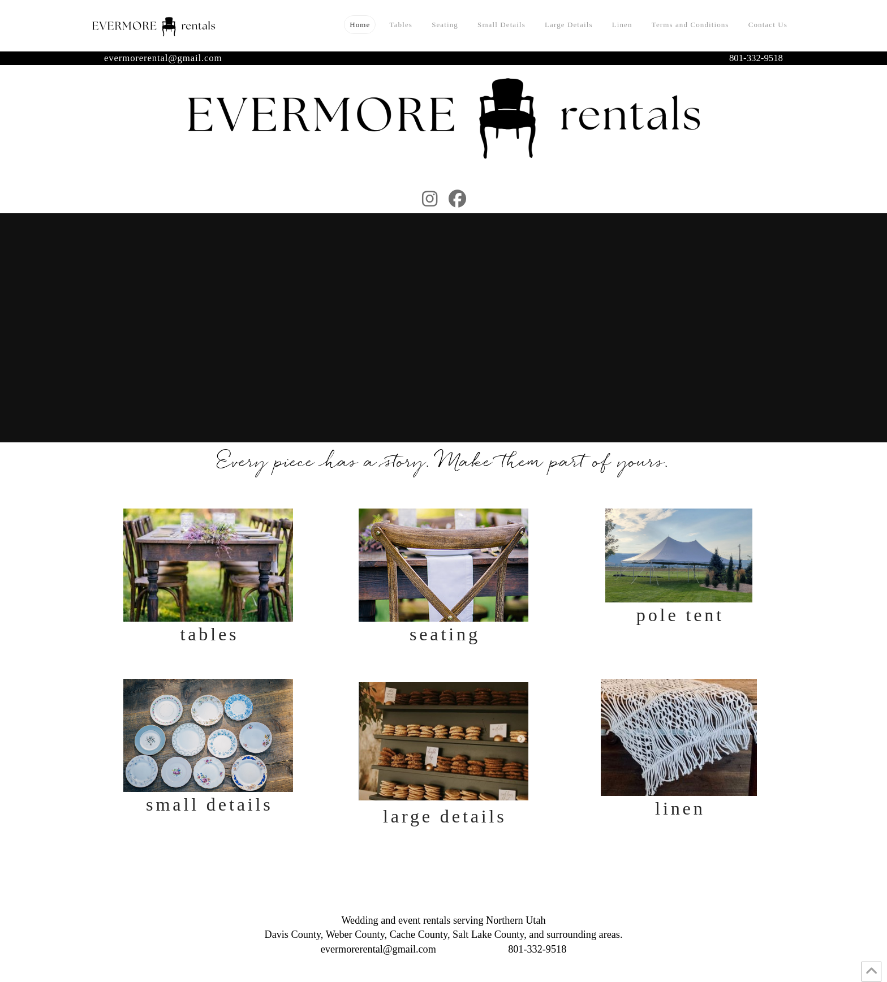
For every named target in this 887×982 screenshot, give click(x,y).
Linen (680, 808)
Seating (445, 634)
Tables (209, 634)
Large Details (445, 816)
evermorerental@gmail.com (163, 58)
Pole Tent (680, 615)
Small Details (209, 804)
